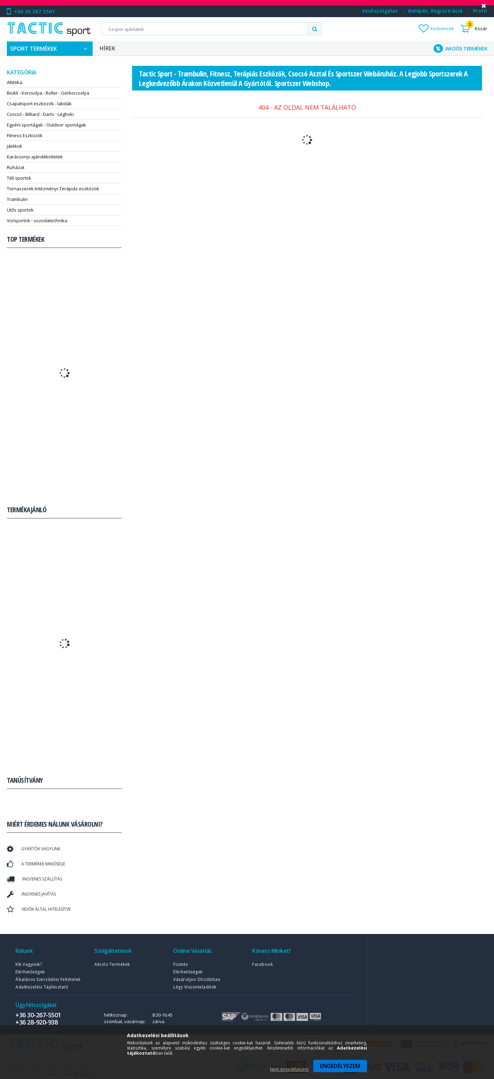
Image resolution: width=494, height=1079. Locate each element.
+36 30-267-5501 (38, 1015)
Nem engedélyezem (289, 1069)
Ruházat (15, 167)
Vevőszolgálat (380, 11)
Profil (480, 11)
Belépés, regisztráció (435, 11)
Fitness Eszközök (25, 135)
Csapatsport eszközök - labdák (39, 103)
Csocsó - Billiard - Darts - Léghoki (40, 114)
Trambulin (17, 199)
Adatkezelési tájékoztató (41, 987)
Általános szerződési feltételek (48, 979)
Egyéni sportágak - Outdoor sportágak (46, 125)
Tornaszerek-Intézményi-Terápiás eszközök (53, 188)
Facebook (262, 964)
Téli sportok (19, 178)
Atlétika (14, 82)
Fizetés (180, 964)
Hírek (107, 48)
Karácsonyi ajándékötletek (35, 157)
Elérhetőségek (30, 972)
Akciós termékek (112, 964)
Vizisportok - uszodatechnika (37, 220)
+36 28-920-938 (36, 1022)
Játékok (14, 146)
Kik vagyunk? (28, 964)
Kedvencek (442, 28)
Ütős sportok (20, 210)
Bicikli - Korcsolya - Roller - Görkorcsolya (48, 93)
